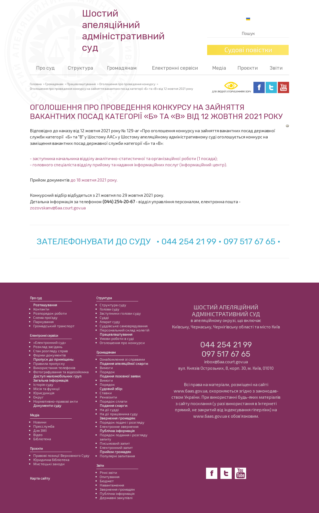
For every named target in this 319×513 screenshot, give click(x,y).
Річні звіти (108, 472)
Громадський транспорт (53, 326)
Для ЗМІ (40, 430)
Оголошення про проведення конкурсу (127, 84)
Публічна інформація (117, 431)
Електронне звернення (119, 426)
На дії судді (109, 410)
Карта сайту (40, 478)
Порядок (107, 372)
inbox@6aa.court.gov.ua (226, 361)
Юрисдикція (43, 393)
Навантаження (112, 485)
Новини (39, 422)
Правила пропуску (49, 363)
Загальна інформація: (50, 380)
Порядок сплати (113, 401)
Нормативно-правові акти (55, 401)
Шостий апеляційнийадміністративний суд (123, 30)
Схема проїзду (45, 317)
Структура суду (113, 305)
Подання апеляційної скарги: (124, 363)
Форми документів (49, 355)
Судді (104, 317)
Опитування (109, 477)
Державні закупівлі (116, 498)
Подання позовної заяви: (120, 376)
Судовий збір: (111, 389)
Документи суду (47, 405)
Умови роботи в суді (117, 338)
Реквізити (108, 397)
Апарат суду (110, 322)
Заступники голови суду (120, 313)
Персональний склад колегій (124, 330)
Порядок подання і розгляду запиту (124, 437)
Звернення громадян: (117, 418)
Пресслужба (43, 426)
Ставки (106, 393)
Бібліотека (42, 439)
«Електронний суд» (49, 342)
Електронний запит (116, 447)
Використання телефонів (54, 368)
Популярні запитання (117, 456)
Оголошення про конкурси (122, 343)
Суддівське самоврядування (124, 326)
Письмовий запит (115, 443)
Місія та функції (46, 389)
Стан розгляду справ (50, 351)
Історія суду (43, 384)
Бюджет (107, 481)
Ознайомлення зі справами (122, 359)
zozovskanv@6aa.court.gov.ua (58, 207)
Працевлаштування (81, 84)
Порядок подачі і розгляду (122, 422)
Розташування (45, 305)
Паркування (43, 322)
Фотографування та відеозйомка (61, 372)
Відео (38, 435)
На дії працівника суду (119, 414)
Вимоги (106, 368)
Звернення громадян (117, 489)
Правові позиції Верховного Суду (61, 455)
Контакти (41, 309)
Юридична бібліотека (51, 459)
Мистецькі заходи (48, 464)
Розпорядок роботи (50, 313)
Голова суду (109, 309)
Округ (38, 397)
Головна (36, 84)
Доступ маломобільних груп (57, 376)
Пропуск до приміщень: (53, 359)
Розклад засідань (47, 347)
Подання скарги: (114, 405)
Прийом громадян (115, 452)
